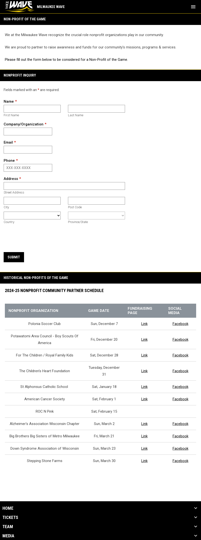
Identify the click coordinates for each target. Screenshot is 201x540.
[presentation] (40, 238)
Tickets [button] (10, 517)
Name (9, 101)
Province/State (78, 222)
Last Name (75, 115)
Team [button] (7, 527)
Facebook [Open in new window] (180, 324)
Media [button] (8, 536)
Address (11, 179)
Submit (14, 257)
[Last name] (96, 109)
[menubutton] (193, 7)
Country (9, 222)
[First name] (32, 109)
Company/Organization (23, 124)
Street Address (14, 192)
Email (8, 142)
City (6, 207)
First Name (11, 115)
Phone (9, 160)
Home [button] (7, 508)
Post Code (75, 207)
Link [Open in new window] (144, 324)
